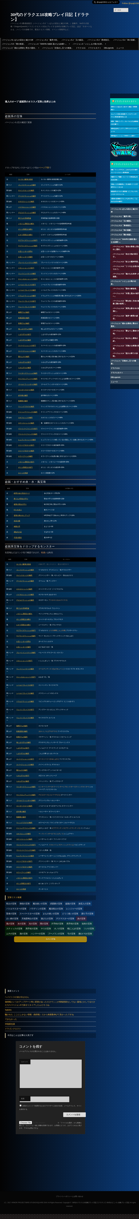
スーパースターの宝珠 (30, 913)
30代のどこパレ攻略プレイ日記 (118, 1203)
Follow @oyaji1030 (130, 3)
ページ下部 (44, 167)
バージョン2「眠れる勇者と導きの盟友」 (21, 48)
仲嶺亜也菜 (10, 1024)
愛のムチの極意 (23, 357)
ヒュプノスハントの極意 (27, 440)
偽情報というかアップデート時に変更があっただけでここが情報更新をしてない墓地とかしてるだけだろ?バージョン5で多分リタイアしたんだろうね (50, 1003)
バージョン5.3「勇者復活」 (99, 40)
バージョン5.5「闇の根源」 (13, 44)
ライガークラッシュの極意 (27, 373)
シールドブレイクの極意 (27, 290)
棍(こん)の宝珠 (74, 928)
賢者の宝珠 (11, 913)
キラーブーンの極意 (25, 456)
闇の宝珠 (44, 923)
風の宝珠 (10, 923)
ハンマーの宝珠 (38, 933)
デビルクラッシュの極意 (27, 213)
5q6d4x (8, 1010)
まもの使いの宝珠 (51, 913)
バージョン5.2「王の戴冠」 (73, 40)
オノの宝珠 (59, 928)
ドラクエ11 (81, 48)
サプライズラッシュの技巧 (27, 240)
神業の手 (17, 526)
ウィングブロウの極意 (26, 406)
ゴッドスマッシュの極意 (27, 185)
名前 (22, 1099)
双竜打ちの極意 (23, 323)
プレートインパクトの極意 (27, 262)
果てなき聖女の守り (21, 499)
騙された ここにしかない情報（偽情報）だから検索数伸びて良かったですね (39, 1014)
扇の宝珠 (24, 933)
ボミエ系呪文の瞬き (25, 229)
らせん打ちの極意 (24, 368)
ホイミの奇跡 (23, 473)
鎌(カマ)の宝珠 (85, 933)
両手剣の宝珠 (73, 923)
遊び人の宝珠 (47, 918)
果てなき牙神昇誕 (24, 218)
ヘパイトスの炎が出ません (17, 997)
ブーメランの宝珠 (56, 933)
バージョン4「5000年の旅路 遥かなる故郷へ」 (49, 44)
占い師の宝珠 (12, 918)
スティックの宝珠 (14, 928)
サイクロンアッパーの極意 (27, 379)
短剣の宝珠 (87, 923)
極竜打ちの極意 (23, 312)
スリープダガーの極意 (26, 451)
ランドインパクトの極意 (27, 274)
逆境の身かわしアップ (22, 515)
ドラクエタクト (94, 48)
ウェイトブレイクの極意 (27, 307)
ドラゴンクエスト (13, 1028)
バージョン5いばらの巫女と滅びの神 (17, 40)
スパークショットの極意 (27, 351)
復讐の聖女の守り (20, 504)
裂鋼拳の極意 (23, 401)
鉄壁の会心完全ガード (22, 493)
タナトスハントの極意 (26, 423)
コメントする (50, 939)
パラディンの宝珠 (38, 909)
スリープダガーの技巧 (26, 445)
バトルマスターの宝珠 (16, 909)
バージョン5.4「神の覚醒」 (124, 40)
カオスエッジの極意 (25, 418)
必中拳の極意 (23, 395)
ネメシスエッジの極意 (26, 190)
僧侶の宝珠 (25, 903)
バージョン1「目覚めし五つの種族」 (57, 48)
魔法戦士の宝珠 (56, 909)
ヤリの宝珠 (46, 928)
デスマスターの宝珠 (65, 918)
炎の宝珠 (81, 918)
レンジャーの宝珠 (74, 909)
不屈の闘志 (18, 538)
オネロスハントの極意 (26, 201)
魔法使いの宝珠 (40, 903)
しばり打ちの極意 (24, 340)
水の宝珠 (22, 923)
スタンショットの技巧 (26, 268)
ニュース (120, 48)
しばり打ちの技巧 (24, 334)
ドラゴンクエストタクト (126, 101)
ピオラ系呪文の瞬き (25, 235)
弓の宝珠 (71, 933)
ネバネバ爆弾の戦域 (25, 179)
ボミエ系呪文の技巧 (25, 467)
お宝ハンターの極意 (25, 257)
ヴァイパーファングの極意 (27, 434)
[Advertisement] (69, 69)
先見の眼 (17, 521)
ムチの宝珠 (11, 933)
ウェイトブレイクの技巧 (27, 301)
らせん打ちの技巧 (24, 362)
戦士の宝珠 (11, 903)
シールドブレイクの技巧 (27, 285)
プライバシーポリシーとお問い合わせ (69, 1196)
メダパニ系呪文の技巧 (26, 462)
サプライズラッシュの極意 (27, 246)
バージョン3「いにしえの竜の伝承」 (90, 44)
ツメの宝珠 (89, 928)
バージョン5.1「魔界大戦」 (47, 40)
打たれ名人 (18, 510)
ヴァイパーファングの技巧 (27, 429)
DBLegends (109, 48)
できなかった (11, 1019)
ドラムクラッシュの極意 (27, 296)
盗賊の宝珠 (70, 903)
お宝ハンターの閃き (25, 251)
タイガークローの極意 (26, 390)
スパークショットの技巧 (27, 345)
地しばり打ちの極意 (25, 329)
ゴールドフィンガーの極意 (27, 384)
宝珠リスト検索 (14, 897)
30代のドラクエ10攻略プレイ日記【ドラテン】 (89, 1203)
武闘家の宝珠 (56, 903)
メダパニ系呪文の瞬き (26, 224)
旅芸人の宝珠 (85, 903)
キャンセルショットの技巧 (27, 279)
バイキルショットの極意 (27, 207)
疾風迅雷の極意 (23, 318)
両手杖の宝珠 (32, 928)
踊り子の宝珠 (87, 913)
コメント (24, 1062)
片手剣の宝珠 (57, 923)
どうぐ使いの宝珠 (70, 913)
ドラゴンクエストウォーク (126, 164)
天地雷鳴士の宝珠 (30, 918)
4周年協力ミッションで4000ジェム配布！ (123, 136)
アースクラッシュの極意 (27, 196)
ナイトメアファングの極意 (27, 412)
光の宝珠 (33, 923)
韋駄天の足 (18, 532)
